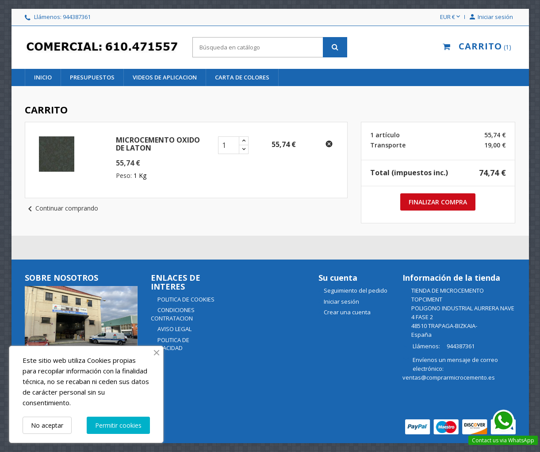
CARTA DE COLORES (242, 77)
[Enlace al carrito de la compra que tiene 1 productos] (475, 47)
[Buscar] (269, 47)
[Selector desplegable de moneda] (451, 17)
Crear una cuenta (347, 312)
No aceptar (47, 425)
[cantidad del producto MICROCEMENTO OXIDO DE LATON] (228, 145)
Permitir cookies (118, 425)
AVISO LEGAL (173, 329)
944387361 (77, 17)
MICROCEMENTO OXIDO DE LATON (158, 144)
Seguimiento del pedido (355, 290)
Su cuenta (337, 277)
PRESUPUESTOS (92, 77)
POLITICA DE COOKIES (185, 299)
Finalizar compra (438, 202)
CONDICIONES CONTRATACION (173, 314)
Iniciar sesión (341, 301)
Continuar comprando (61, 208)
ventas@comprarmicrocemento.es (448, 377)
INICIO (43, 77)
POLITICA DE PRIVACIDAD (170, 344)
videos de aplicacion (165, 77)
